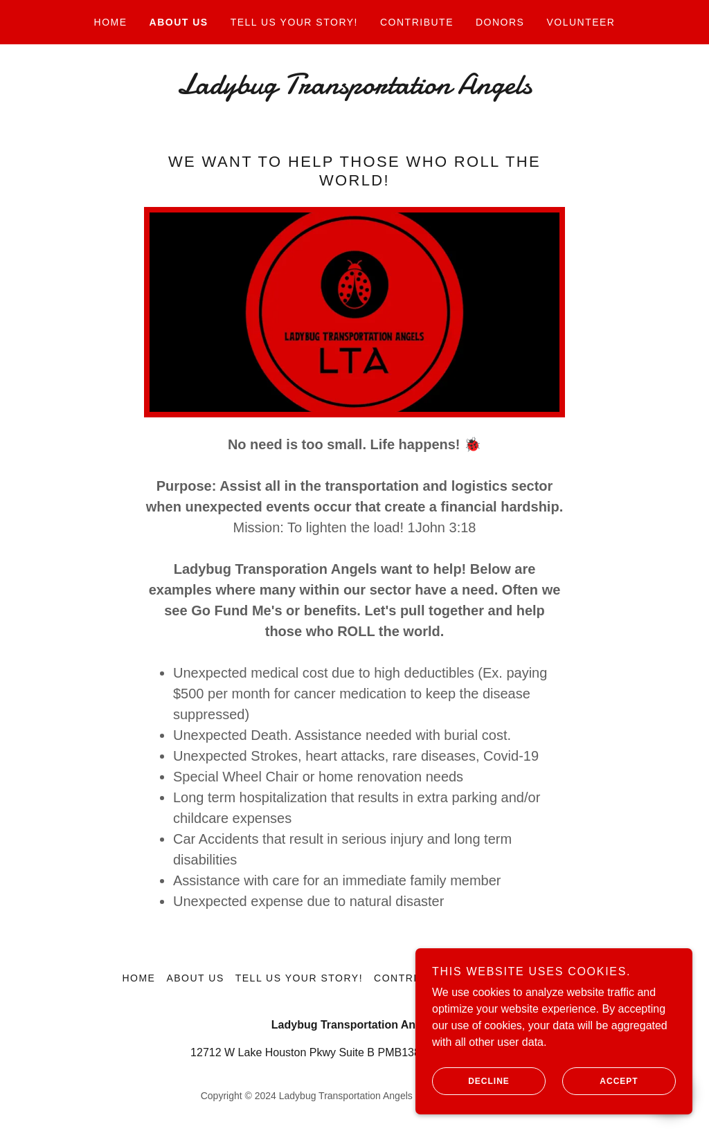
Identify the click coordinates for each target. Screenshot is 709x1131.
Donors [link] (500, 22)
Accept (600, 1100)
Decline (471, 1100)
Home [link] (110, 22)
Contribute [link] (417, 22)
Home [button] (138, 978)
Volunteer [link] (580, 22)
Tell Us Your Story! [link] (294, 22)
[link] (354, 90)
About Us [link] (179, 22)
